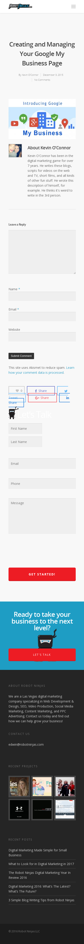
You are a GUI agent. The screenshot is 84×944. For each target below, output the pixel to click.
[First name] (25, 428)
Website (14, 329)
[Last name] (25, 441)
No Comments (42, 79)
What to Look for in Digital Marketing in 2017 (41, 864)
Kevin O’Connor (30, 74)
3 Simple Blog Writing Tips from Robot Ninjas (41, 900)
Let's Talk (42, 655)
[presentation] (43, 553)
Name (14, 289)
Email (14, 309)
